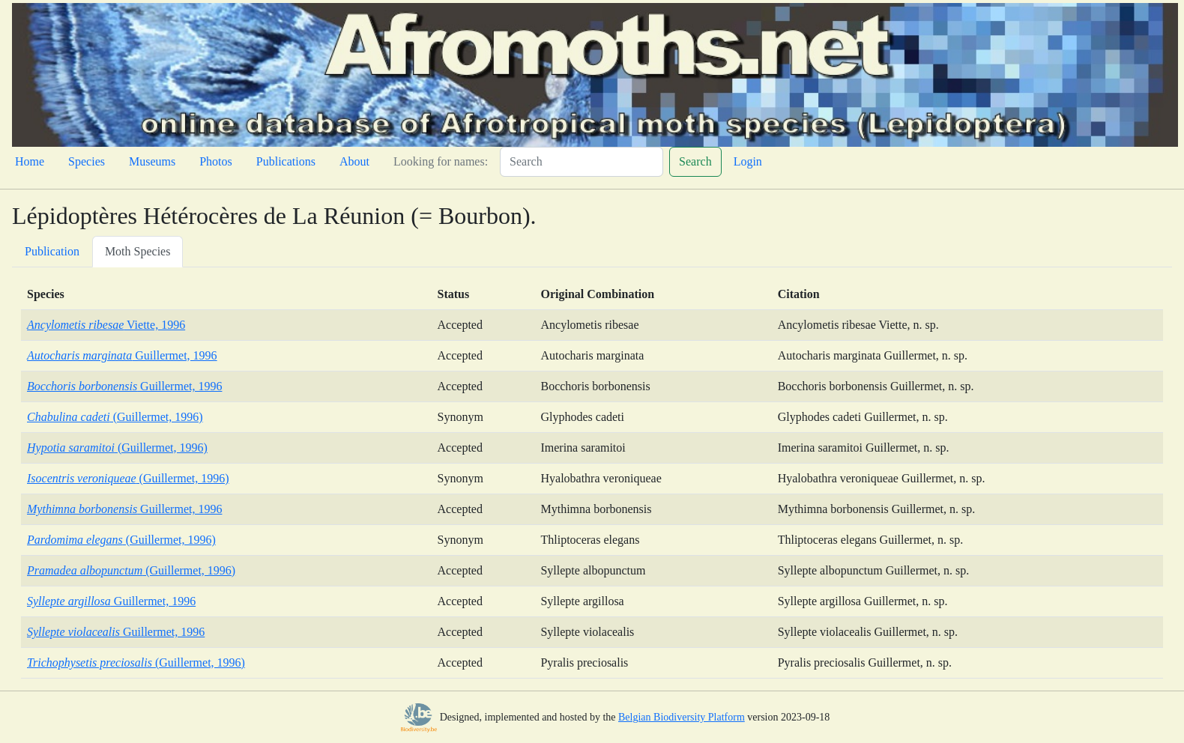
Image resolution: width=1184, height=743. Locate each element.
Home (29, 161)
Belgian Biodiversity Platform (681, 717)
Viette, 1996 (106, 324)
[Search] (581, 162)
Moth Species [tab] (138, 251)
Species (86, 161)
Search (695, 161)
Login (748, 161)
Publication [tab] (52, 251)
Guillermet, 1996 (122, 355)
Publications (285, 161)
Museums (152, 161)
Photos (215, 161)
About (354, 161)
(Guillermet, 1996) (115, 416)
